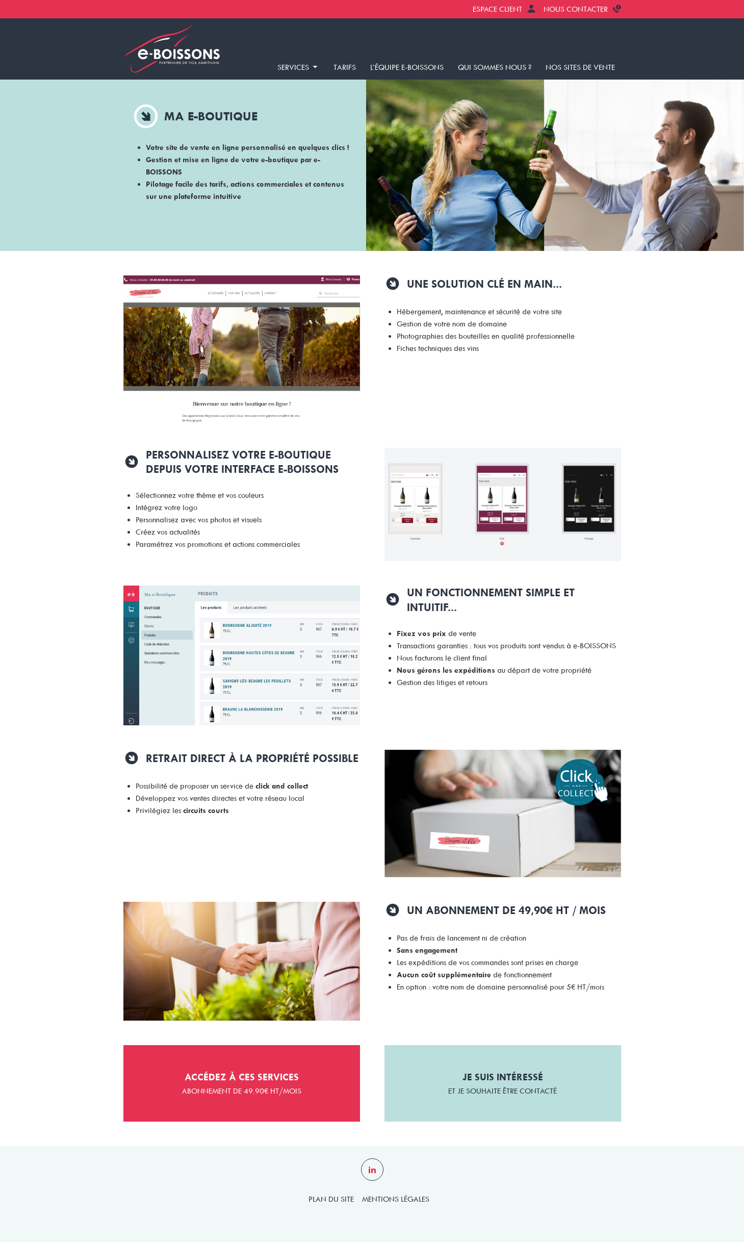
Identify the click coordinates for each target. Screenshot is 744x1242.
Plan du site (331, 1199)
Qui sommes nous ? (494, 67)
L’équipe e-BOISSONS (407, 67)
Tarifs (344, 67)
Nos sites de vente (580, 67)
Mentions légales (395, 1199)
